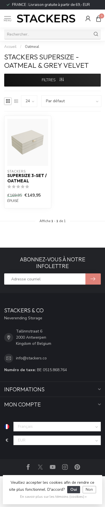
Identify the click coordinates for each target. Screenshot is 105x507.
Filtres (53, 80)
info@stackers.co (31, 358)
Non (89, 489)
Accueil (10, 46)
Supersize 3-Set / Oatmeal (27, 178)
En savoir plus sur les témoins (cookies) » (53, 496)
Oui (73, 489)
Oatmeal (32, 46)
